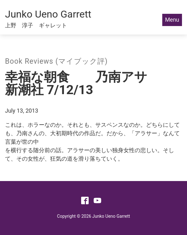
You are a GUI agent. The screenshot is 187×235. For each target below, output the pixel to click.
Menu (172, 19)
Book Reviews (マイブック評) (56, 61)
